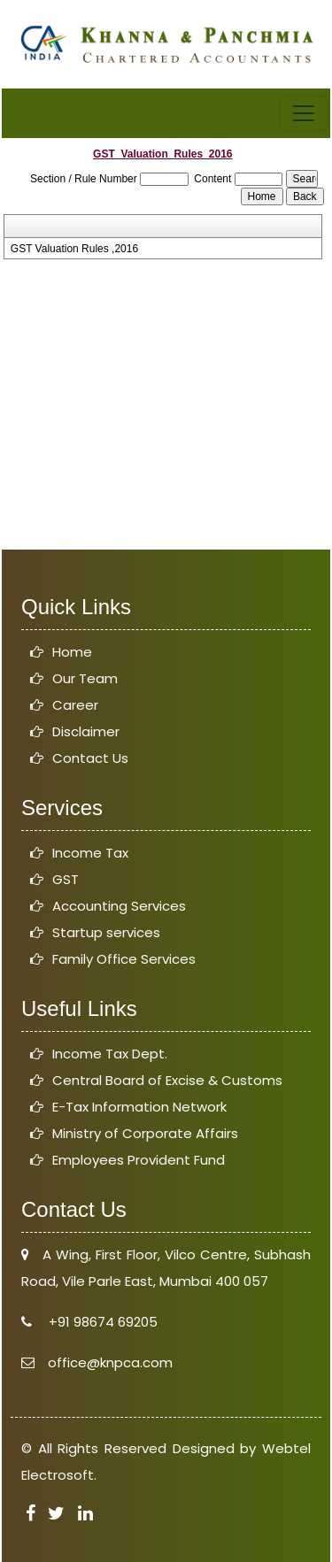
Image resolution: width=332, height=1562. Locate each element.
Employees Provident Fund (138, 1159)
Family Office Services (124, 959)
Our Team (85, 678)
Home (72, 651)
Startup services (106, 932)
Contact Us (90, 758)
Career (75, 705)
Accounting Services (119, 905)
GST (65, 879)
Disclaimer (86, 731)
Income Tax (90, 852)
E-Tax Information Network (139, 1106)
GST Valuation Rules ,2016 (74, 248)
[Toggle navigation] (303, 113)
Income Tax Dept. (109, 1053)
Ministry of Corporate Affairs (145, 1133)
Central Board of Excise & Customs (167, 1080)
